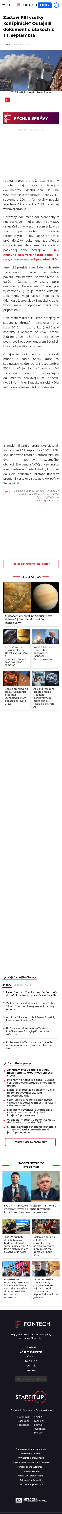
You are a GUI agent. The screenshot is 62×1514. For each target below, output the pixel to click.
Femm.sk (38, 1425)
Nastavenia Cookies (31, 1454)
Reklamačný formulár (31, 1480)
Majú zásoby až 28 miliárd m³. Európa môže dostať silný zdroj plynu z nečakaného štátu (31, 993)
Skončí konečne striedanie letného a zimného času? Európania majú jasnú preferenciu (31, 1130)
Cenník (31, 1365)
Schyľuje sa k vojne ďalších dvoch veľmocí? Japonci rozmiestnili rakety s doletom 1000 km (31, 1102)
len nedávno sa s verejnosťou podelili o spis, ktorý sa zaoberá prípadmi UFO (31, 254)
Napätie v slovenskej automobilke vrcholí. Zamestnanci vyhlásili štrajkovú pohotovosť (29, 1112)
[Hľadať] (9, 5)
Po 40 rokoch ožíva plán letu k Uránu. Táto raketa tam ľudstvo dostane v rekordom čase (30, 1045)
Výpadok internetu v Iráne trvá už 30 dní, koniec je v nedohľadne (31, 1121)
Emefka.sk (38, 1421)
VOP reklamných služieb (31, 1485)
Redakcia (31, 1361)
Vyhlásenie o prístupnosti (31, 1458)
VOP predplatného (30, 1471)
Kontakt (31, 1347)
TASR (7, 45)
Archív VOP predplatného (30, 1476)
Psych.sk (37, 1433)
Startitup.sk (23, 1417)
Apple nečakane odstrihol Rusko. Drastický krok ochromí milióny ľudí (31, 1018)
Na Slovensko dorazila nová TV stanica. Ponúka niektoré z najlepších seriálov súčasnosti (28, 1031)
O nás (31, 1356)
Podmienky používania (30, 1467)
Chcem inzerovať (31, 1352)
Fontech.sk (23, 1425)
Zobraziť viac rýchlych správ (30, 1142)
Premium (44, 5)
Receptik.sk (39, 1429)
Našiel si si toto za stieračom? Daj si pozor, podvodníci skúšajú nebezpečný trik (31, 1092)
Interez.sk (38, 1417)
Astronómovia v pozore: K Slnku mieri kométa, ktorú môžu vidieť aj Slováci (30, 1073)
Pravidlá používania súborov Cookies (30, 1462)
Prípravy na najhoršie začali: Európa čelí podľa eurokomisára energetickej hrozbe (31, 1083)
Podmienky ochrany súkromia (31, 1449)
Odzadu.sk (23, 1421)
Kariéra (31, 1370)
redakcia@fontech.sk (46, 500)
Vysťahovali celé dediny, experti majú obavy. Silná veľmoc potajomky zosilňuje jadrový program (31, 1006)
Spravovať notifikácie (31, 1379)
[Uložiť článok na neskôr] (7, 100)
